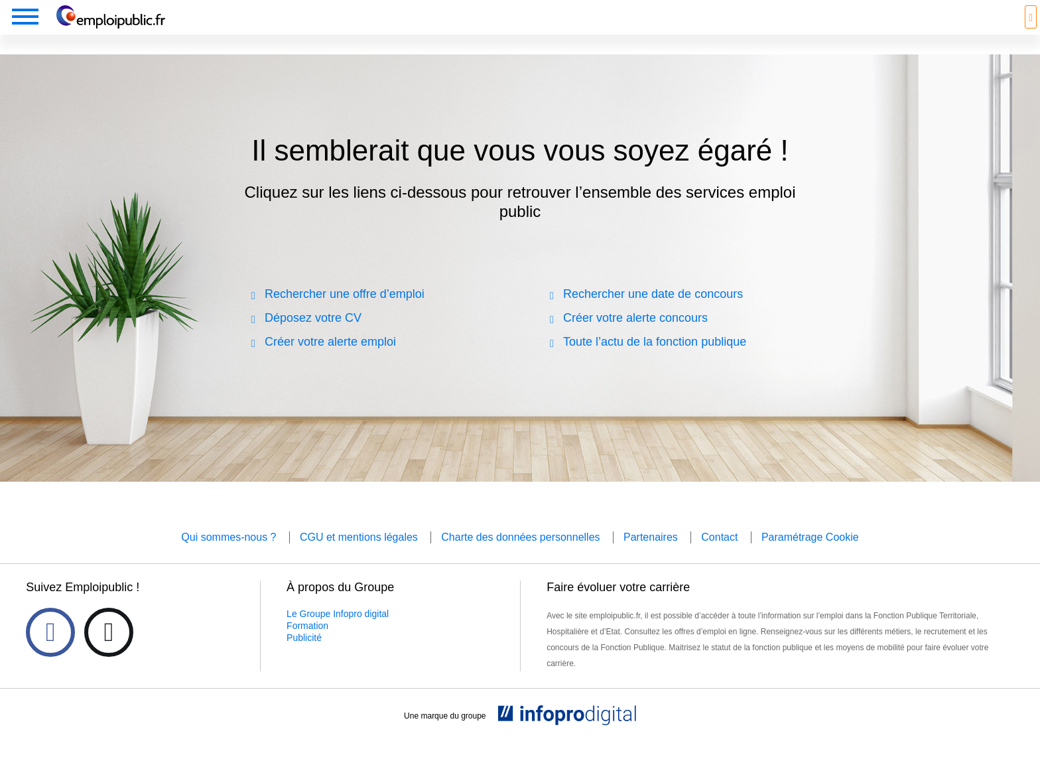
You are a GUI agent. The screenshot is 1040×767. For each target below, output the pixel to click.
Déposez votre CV (313, 336)
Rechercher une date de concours (653, 312)
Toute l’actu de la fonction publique (654, 360)
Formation (307, 644)
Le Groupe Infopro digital (338, 632)
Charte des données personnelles (520, 555)
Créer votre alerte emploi (330, 360)
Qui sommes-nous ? (228, 555)
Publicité (304, 656)
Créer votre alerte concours (635, 336)
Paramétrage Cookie (810, 555)
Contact (719, 555)
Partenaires (650, 555)
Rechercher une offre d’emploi (344, 312)
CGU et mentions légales (359, 555)
